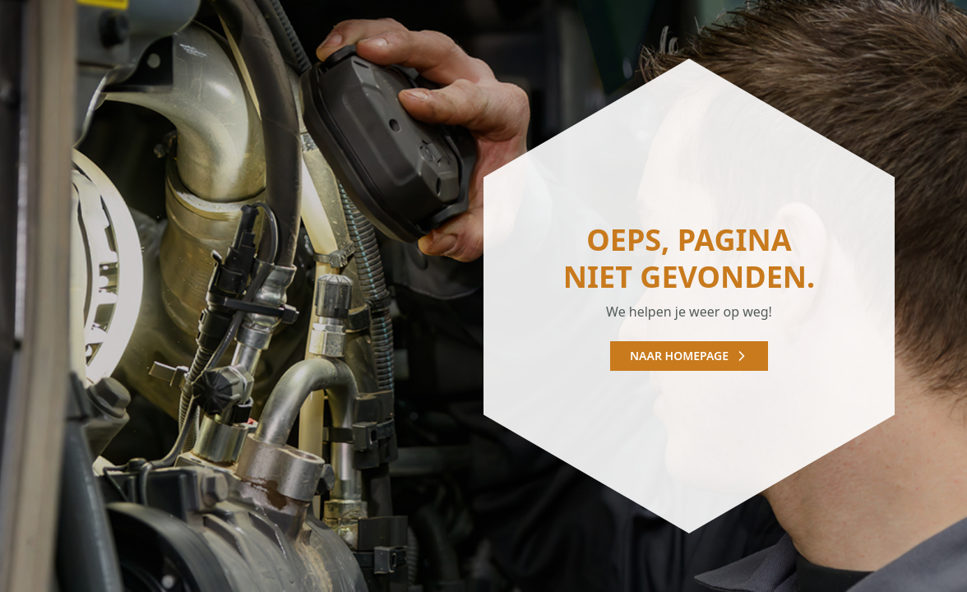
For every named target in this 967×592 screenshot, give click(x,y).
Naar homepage (689, 355)
